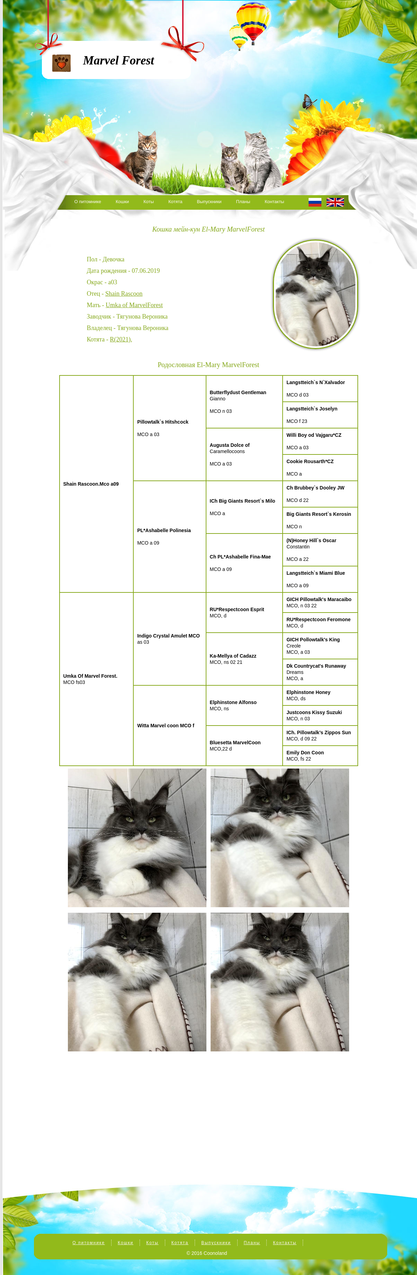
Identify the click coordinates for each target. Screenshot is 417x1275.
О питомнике (87, 201)
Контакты (274, 201)
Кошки (122, 201)
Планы (243, 201)
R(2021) (120, 339)
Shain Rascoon (124, 293)
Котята (175, 201)
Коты (148, 201)
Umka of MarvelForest (134, 305)
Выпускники (209, 201)
